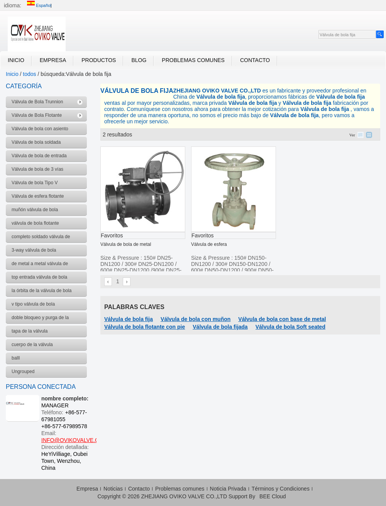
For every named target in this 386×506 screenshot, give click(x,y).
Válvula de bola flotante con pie (144, 327)
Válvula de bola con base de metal (282, 319)
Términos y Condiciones (281, 489)
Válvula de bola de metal (125, 244)
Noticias (113, 489)
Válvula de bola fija (128, 319)
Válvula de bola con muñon (195, 319)
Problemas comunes (193, 60)
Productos (98, 60)
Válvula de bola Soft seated (290, 327)
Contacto (255, 60)
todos (29, 74)
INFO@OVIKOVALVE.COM (74, 440)
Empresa (53, 60)
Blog (138, 60)
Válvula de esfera (209, 244)
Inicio (16, 60)
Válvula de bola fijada (220, 327)
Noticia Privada (228, 489)
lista (360, 135)
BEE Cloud (272, 496)
